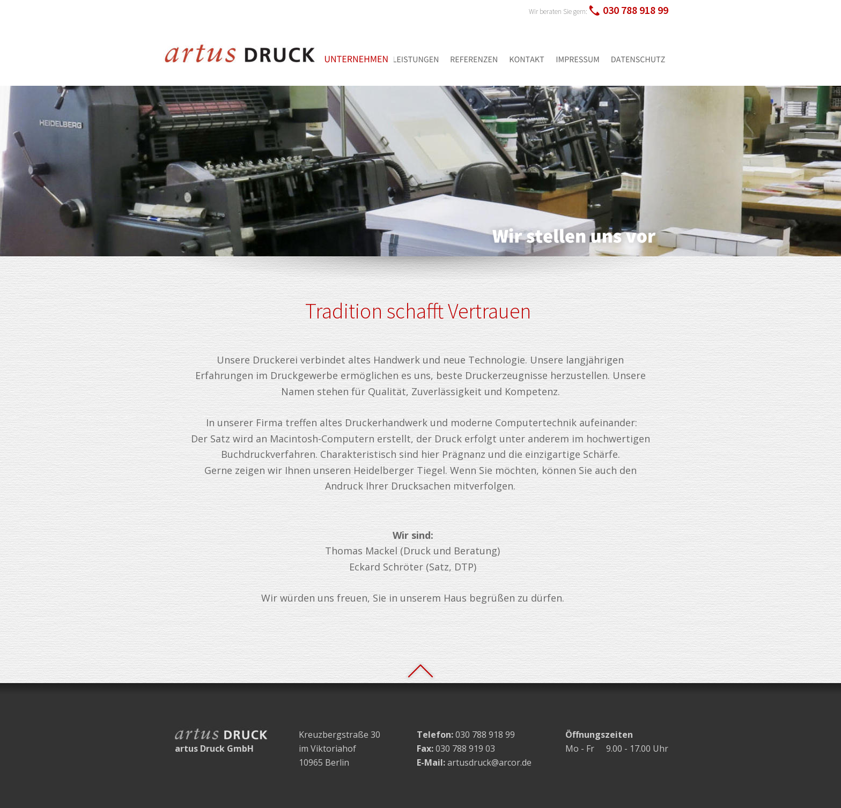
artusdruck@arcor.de (489, 762)
